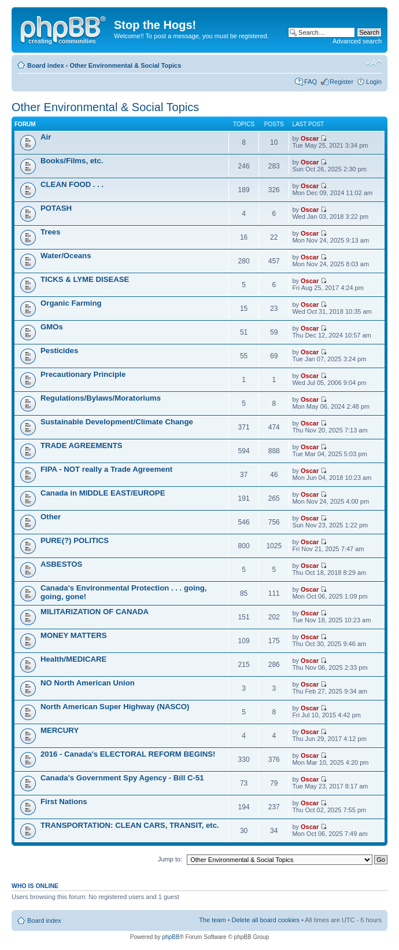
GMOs (51, 326)
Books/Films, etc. (71, 160)
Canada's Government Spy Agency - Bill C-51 (122, 777)
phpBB (170, 937)
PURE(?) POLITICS (74, 540)
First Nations (63, 801)
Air (45, 137)
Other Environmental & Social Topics (125, 65)
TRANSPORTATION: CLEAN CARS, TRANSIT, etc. (129, 825)
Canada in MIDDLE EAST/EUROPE (102, 493)
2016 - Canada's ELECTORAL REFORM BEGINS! (127, 754)
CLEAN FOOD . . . (72, 184)
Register (341, 81)
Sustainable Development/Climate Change (116, 421)
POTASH (56, 208)
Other (50, 516)
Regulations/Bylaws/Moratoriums (100, 398)
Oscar (310, 138)
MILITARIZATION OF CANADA (94, 611)
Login (374, 81)
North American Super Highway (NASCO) (114, 706)
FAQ (310, 81)
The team (212, 919)
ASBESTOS (61, 564)
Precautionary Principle (82, 374)
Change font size (373, 63)
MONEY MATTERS (73, 635)
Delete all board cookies (266, 919)
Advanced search (357, 41)
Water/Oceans (65, 255)
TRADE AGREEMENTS (81, 445)
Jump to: (170, 859)
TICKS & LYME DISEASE (84, 279)
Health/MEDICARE (73, 659)
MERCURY (59, 730)
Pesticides (59, 350)
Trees (50, 232)
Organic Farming (71, 303)
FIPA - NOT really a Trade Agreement (106, 469)
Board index (45, 65)
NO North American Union (87, 682)
